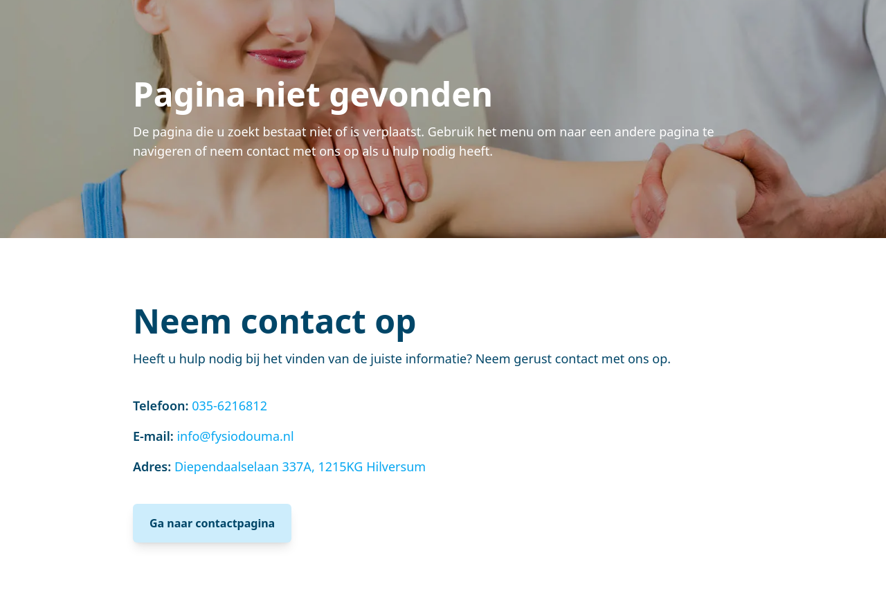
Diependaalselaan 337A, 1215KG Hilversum (300, 466)
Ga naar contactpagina (212, 523)
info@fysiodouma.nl (235, 436)
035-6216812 (229, 405)
